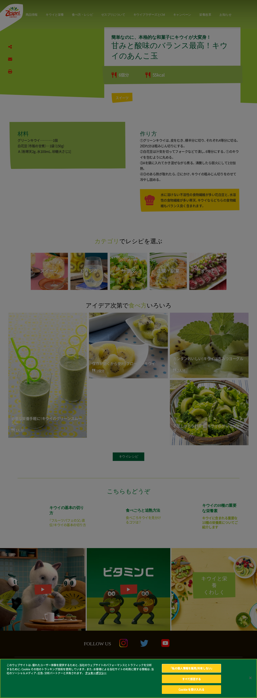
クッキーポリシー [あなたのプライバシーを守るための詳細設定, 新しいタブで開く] (96, 676)
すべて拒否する (191, 682)
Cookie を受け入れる (191, 692)
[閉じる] (250, 680)
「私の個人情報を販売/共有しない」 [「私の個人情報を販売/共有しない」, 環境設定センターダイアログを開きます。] (191, 671)
